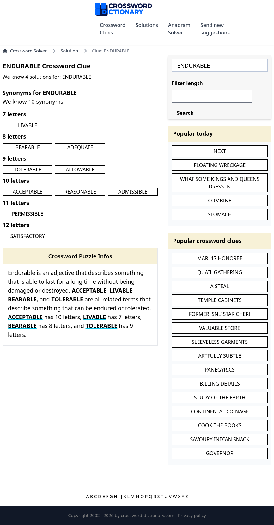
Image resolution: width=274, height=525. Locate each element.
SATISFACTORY (27, 235)
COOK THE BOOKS (219, 425)
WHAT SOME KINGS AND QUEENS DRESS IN (219, 183)
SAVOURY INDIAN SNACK (219, 439)
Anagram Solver (179, 29)
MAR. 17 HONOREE (219, 258)
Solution (69, 51)
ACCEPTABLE (27, 191)
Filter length (187, 83)
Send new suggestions (215, 29)
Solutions (147, 25)
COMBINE (219, 200)
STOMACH (220, 214)
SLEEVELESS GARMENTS (220, 341)
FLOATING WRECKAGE (220, 165)
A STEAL (219, 286)
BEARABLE (27, 147)
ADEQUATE (80, 147)
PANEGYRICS (220, 369)
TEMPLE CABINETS (219, 300)
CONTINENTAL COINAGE (220, 411)
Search (185, 112)
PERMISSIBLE (27, 213)
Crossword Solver (25, 51)
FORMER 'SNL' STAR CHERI (220, 314)
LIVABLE (27, 125)
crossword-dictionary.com (148, 515)
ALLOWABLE (80, 169)
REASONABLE (80, 191)
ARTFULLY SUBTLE (219, 355)
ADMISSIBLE (133, 191)
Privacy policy (192, 515)
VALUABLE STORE (219, 327)
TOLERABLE (27, 169)
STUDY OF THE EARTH (220, 397)
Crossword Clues (112, 29)
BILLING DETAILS (220, 383)
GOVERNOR (220, 453)
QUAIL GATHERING (219, 272)
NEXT (220, 151)
